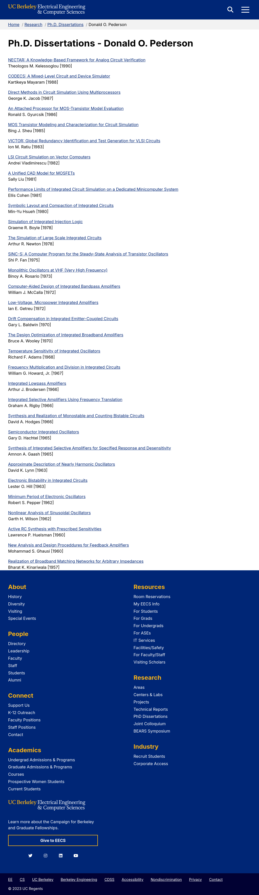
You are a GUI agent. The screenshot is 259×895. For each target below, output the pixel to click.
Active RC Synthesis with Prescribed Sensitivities (54, 528)
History (15, 596)
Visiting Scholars (149, 662)
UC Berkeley (42, 879)
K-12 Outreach (21, 712)
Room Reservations (152, 596)
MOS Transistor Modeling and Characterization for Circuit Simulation (73, 124)
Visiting (15, 611)
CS (22, 879)
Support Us (19, 705)
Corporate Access (151, 763)
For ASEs (142, 632)
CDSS (109, 879)
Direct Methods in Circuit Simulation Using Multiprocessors (64, 92)
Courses (16, 774)
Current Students (24, 788)
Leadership (18, 650)
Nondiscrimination (166, 879)
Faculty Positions (24, 719)
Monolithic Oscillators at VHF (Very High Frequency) (57, 270)
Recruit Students (149, 756)
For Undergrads (148, 625)
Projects (141, 701)
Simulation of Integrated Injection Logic (45, 221)
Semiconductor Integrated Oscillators (43, 431)
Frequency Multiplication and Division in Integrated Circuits (64, 367)
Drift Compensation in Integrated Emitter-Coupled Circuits (63, 318)
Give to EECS (53, 840)
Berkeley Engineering (79, 879)
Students (16, 672)
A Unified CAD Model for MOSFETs (41, 173)
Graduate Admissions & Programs (40, 766)
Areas (139, 687)
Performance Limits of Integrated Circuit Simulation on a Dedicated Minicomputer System (93, 189)
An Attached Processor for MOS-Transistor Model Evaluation (66, 108)
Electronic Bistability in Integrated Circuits (48, 480)
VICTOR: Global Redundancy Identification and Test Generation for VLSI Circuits (84, 140)
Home (13, 24)
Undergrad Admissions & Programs (41, 759)
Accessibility (132, 879)
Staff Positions (22, 727)
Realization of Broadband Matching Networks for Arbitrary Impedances (75, 561)
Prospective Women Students (36, 781)
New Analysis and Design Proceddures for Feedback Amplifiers (68, 545)
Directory (17, 643)
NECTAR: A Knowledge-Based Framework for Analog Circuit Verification (76, 59)
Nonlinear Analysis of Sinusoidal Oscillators (49, 512)
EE (10, 879)
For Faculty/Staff (149, 654)
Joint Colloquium (150, 723)
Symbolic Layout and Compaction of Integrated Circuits (61, 205)
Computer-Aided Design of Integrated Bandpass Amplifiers (64, 286)
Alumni (14, 679)
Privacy (195, 879)
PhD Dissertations (151, 716)
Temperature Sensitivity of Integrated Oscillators (54, 351)
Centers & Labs (148, 694)
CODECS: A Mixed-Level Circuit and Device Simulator (59, 76)
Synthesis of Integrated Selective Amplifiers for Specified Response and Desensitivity (89, 448)
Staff (12, 665)
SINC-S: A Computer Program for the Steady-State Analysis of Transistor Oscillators (88, 253)
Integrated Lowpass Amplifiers (37, 383)
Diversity (16, 603)
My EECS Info (147, 603)
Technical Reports (151, 709)
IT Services (144, 640)
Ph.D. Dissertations (65, 24)
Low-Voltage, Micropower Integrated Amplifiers (53, 302)
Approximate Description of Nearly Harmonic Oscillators (61, 464)
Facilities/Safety (149, 647)
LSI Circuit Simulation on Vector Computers (49, 156)
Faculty (15, 658)
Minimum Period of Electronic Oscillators (46, 496)
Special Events (22, 618)
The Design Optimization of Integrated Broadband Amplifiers (65, 334)
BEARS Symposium (152, 731)
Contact (15, 734)
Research (33, 24)
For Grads (143, 618)
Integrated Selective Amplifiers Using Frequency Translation (65, 399)
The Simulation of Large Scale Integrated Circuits (54, 237)
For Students (146, 611)
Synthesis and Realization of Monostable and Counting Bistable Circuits (76, 415)
